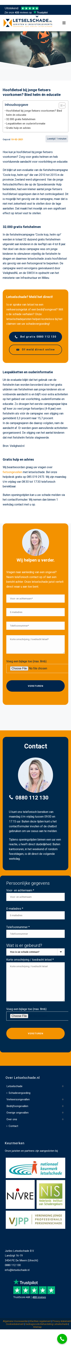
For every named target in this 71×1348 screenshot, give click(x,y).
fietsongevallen (12, 472)
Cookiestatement (15, 1324)
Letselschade (14, 1086)
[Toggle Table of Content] (60, 105)
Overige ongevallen (17, 1113)
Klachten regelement (40, 1321)
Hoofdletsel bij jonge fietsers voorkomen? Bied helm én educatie (34, 113)
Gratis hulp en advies (18, 128)
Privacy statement (61, 1321)
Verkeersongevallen (18, 1099)
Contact (12, 1126)
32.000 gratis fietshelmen (20, 119)
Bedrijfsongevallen (17, 1106)
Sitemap (37, 1327)
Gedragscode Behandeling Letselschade (46, 1324)
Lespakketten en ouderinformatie (25, 124)
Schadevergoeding (18, 1093)
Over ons (11, 1119)
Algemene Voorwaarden (15, 1321)
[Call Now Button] (62, 1339)
